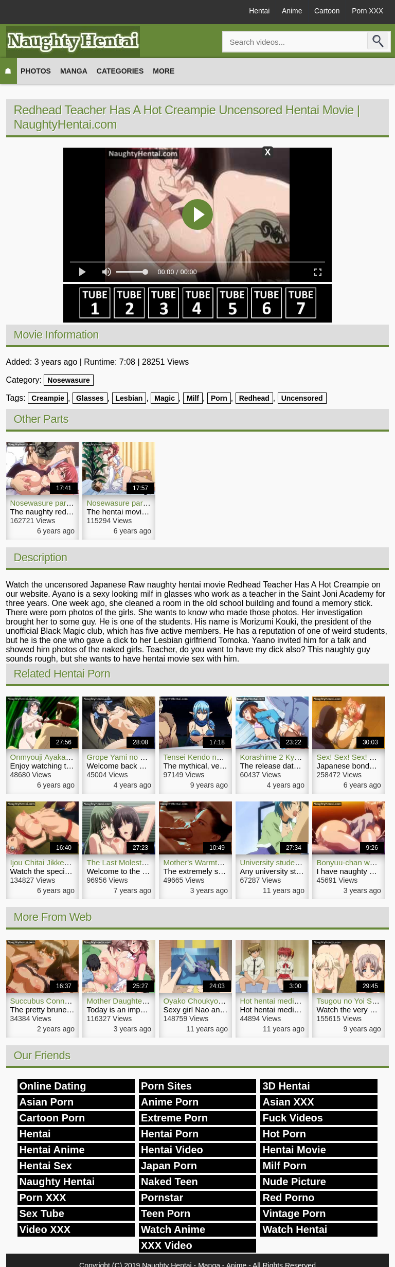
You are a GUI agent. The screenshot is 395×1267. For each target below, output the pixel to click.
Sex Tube (42, 1213)
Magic (164, 398)
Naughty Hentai (57, 1181)
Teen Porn (165, 1213)
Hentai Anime (52, 1149)
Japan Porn (169, 1165)
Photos (36, 71)
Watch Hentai (294, 1229)
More (163, 71)
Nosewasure (68, 380)
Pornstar (162, 1197)
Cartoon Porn (52, 1117)
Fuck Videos (292, 1117)
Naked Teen (169, 1181)
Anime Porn (170, 1102)
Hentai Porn (170, 1133)
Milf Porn (284, 1165)
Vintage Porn (294, 1213)
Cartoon (325, 11)
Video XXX (45, 1229)
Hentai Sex (46, 1165)
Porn (219, 398)
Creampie (47, 398)
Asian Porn (47, 1102)
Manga (73, 71)
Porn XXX (367, 11)
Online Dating (53, 1086)
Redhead (254, 398)
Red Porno (288, 1197)
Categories (120, 71)
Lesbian (129, 398)
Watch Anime (173, 1229)
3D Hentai (286, 1086)
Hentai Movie (294, 1149)
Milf (193, 398)
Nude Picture (294, 1181)
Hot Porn (284, 1133)
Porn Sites (166, 1086)
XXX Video (166, 1245)
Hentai (256, 11)
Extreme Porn (174, 1117)
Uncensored (302, 398)
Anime (289, 11)
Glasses (90, 398)
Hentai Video (172, 1149)
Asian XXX (288, 1102)
